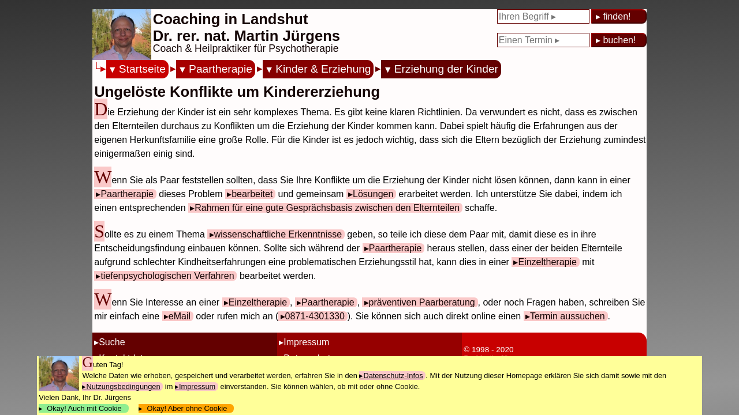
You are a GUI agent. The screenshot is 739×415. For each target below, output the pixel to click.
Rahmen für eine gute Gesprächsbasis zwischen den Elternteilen (327, 208)
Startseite (142, 69)
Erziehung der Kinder (446, 69)
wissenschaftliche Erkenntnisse (278, 234)
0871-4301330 (315, 316)
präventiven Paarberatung (422, 302)
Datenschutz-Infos (393, 375)
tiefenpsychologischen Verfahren (167, 276)
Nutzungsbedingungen (123, 386)
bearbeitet (252, 194)
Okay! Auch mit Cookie (84, 408)
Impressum (306, 342)
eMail (180, 316)
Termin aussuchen (567, 316)
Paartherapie (220, 69)
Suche (112, 342)
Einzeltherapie (547, 262)
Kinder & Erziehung (323, 69)
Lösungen (373, 194)
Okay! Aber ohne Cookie (187, 408)
